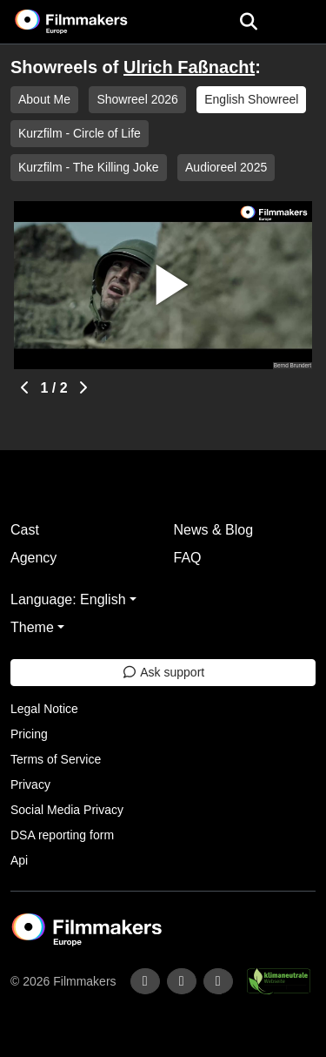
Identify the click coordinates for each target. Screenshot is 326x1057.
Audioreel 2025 (226, 167)
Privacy (30, 784)
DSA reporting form (62, 835)
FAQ (188, 557)
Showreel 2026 (136, 99)
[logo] (92, 22)
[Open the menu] (248, 22)
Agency (33, 557)
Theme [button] (32, 627)
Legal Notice (44, 709)
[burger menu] (300, 22)
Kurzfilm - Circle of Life (79, 133)
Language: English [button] (68, 599)
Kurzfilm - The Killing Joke (88, 167)
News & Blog (214, 529)
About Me (44, 99)
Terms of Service (55, 759)
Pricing (29, 734)
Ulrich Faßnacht (189, 67)
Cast (24, 529)
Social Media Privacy (66, 810)
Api (19, 860)
